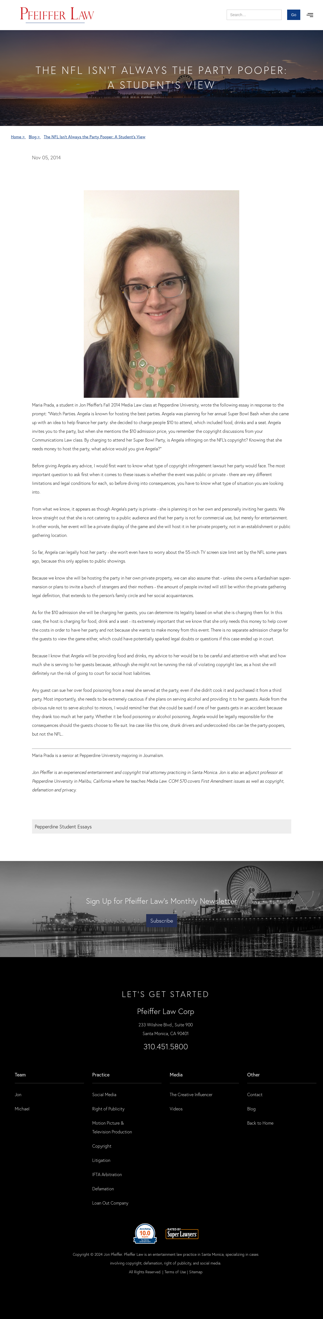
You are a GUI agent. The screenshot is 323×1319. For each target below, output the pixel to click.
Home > (18, 136)
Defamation (103, 1188)
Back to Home (260, 1123)
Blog (251, 1108)
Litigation (101, 1160)
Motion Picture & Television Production (112, 1127)
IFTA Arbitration (107, 1174)
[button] (310, 15)
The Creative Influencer (191, 1094)
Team (20, 1074)
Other (253, 1074)
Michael (22, 1108)
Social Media (104, 1094)
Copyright (101, 1146)
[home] (57, 15)
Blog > (35, 136)
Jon (18, 1094)
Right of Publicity (108, 1108)
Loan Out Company (110, 1203)
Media (176, 1074)
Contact (255, 1094)
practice (100, 1074)
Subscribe (161, 920)
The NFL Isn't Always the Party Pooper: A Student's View (94, 136)
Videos (176, 1108)
